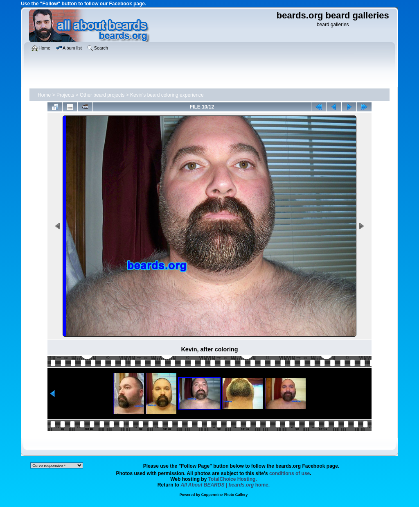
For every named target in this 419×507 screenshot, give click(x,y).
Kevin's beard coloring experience (167, 95)
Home (44, 95)
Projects (65, 95)
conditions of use (289, 473)
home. (225, 485)
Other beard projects (102, 95)
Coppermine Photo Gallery (224, 495)
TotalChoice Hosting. (232, 479)
